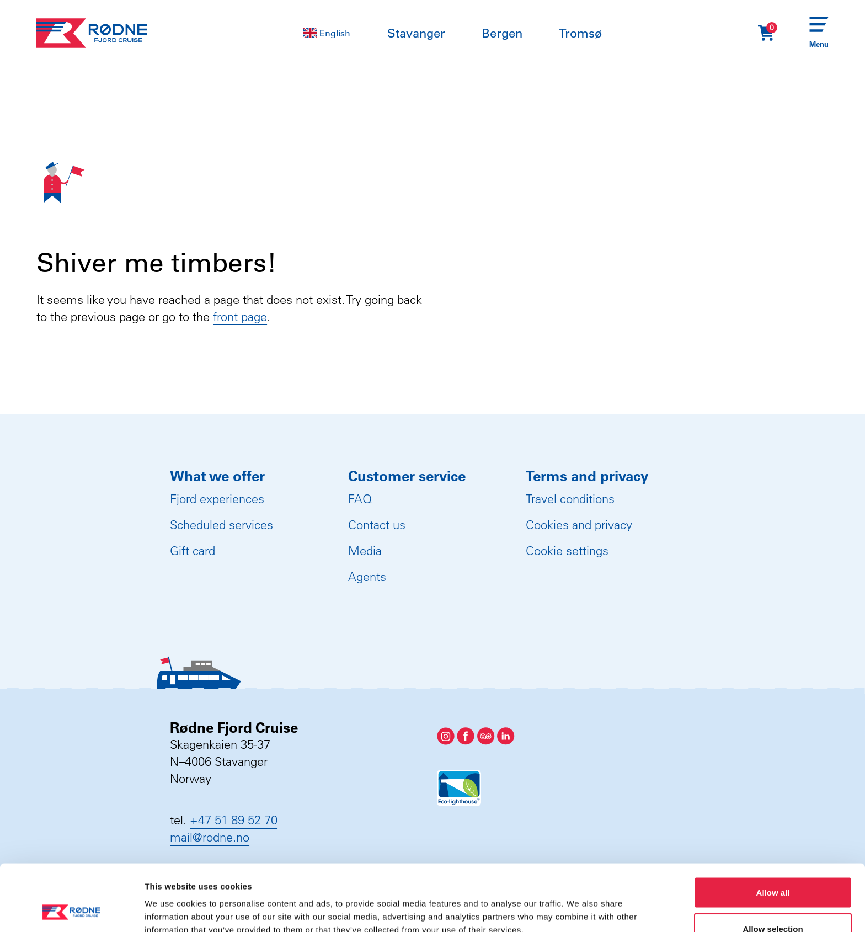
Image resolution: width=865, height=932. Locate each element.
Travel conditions (570, 499)
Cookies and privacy (579, 524)
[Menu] (819, 33)
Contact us (376, 524)
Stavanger (416, 33)
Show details (579, 903)
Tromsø (580, 33)
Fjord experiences (217, 499)
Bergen (502, 33)
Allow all (773, 830)
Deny (773, 902)
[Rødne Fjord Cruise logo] (91, 33)
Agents (367, 576)
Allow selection (773, 866)
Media (365, 550)
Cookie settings (567, 550)
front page (240, 316)
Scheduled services (221, 524)
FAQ (360, 499)
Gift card (192, 550)
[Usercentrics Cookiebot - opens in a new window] (71, 910)
